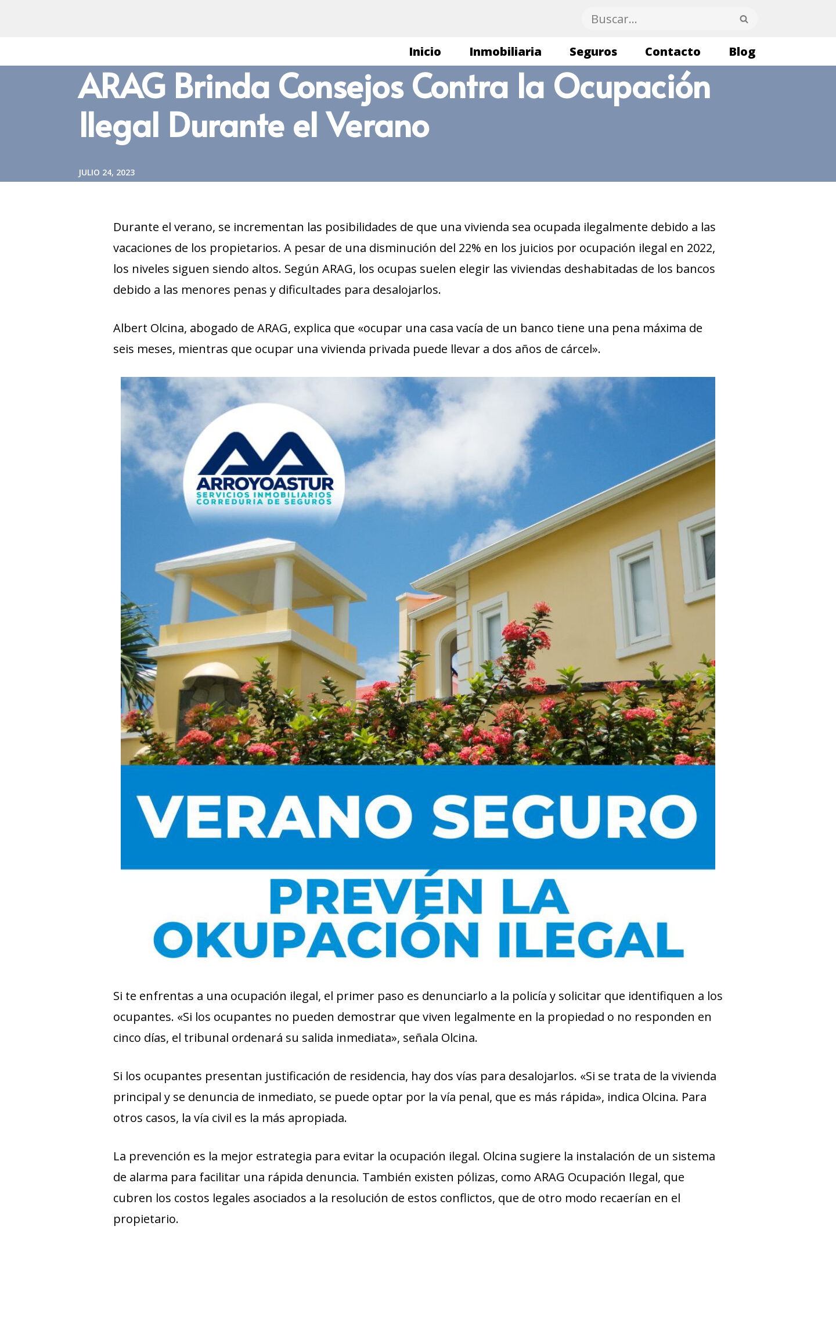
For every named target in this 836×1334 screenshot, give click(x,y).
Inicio (425, 51)
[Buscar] (656, 18)
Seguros (593, 51)
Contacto (673, 51)
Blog (742, 51)
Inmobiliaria (505, 51)
